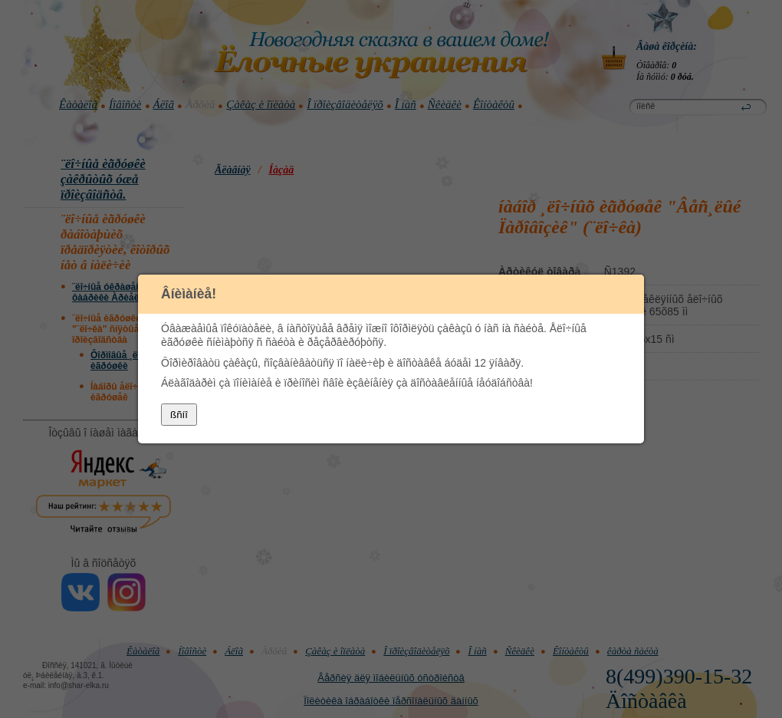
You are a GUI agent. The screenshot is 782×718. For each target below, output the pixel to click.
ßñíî (179, 414)
